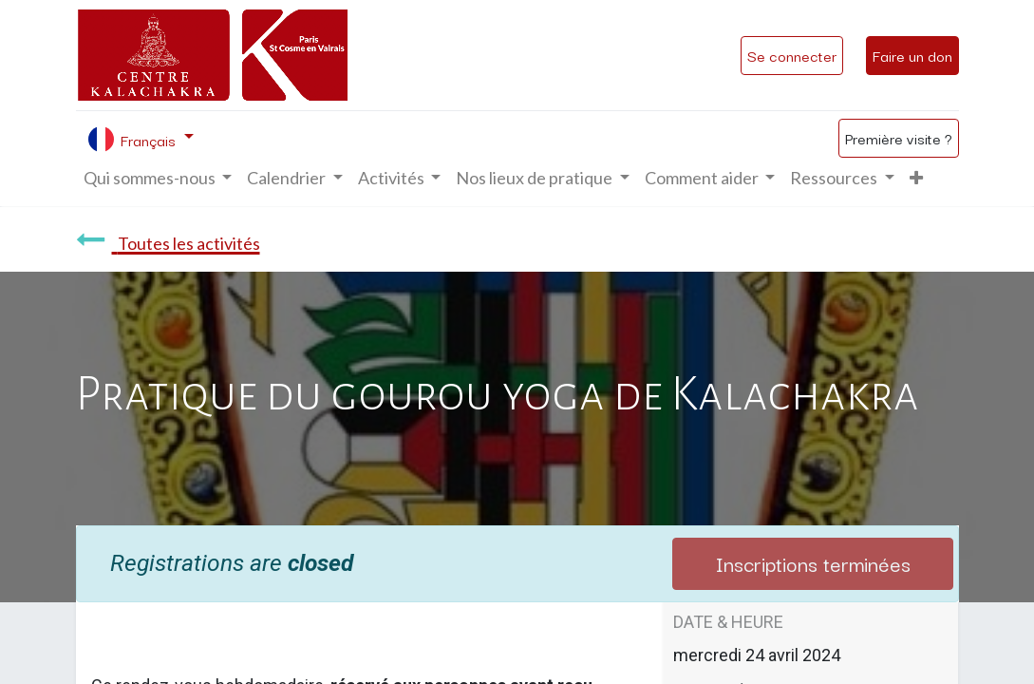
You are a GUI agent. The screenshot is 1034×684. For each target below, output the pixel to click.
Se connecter (792, 55)
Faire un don (912, 55)
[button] (916, 178)
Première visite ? (898, 137)
